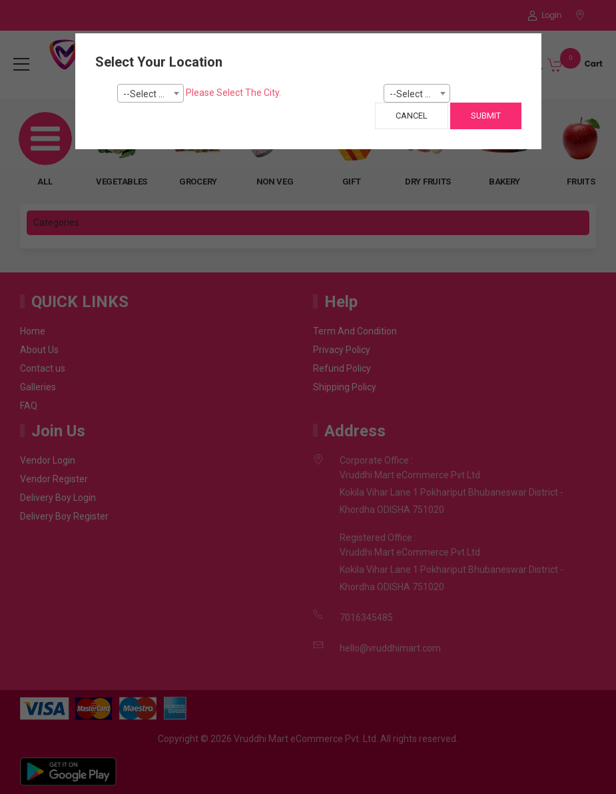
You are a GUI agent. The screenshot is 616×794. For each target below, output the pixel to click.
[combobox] (150, 93)
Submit (486, 116)
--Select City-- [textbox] (152, 94)
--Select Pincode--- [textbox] (420, 94)
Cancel (412, 116)
